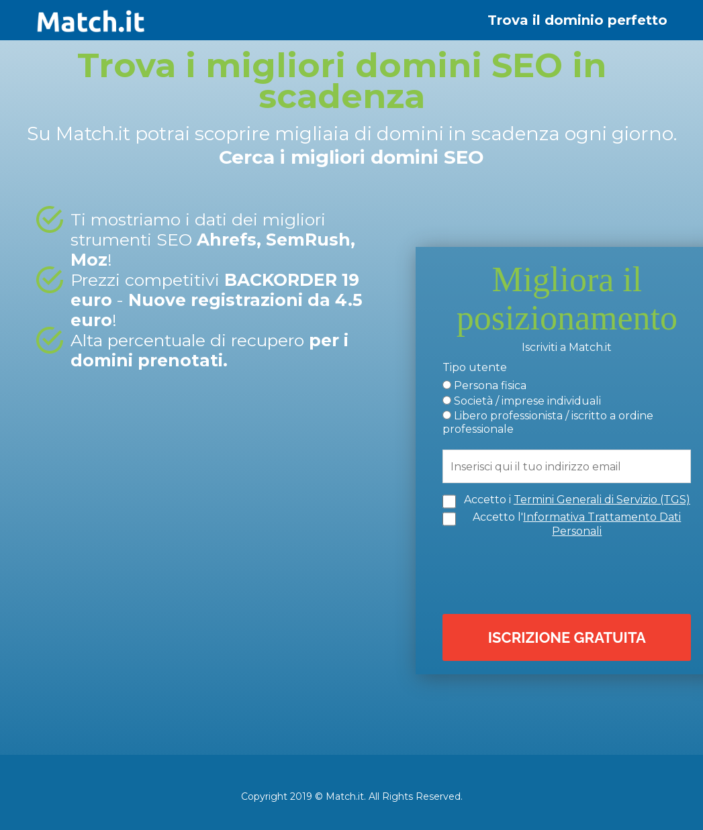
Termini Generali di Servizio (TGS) (602, 498)
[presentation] (570, 573)
